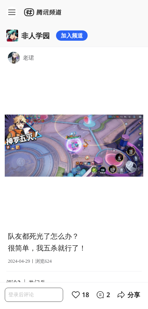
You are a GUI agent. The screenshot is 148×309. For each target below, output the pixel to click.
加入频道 (72, 35)
